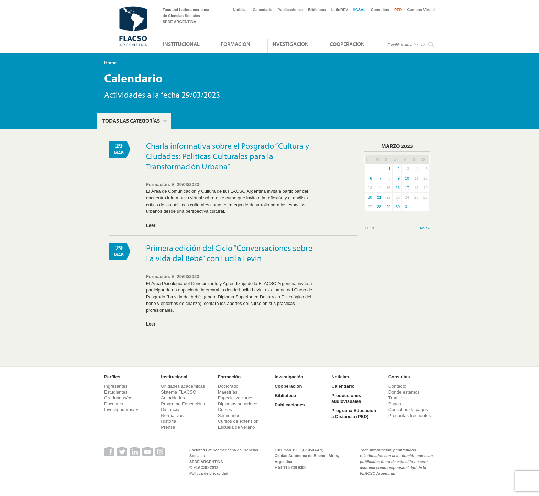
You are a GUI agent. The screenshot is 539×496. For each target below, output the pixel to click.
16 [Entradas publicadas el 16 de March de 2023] (398, 188)
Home (110, 62)
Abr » (425, 228)
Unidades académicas (183, 386)
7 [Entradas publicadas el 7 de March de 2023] (380, 178)
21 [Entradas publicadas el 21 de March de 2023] (379, 197)
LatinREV (339, 10)
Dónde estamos (404, 392)
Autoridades (173, 397)
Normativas (172, 415)
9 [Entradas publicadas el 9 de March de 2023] (399, 178)
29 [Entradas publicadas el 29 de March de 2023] (388, 207)
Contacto (397, 386)
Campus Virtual (421, 10)
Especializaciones (235, 397)
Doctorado (228, 386)
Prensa (168, 427)
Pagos (394, 403)
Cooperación (347, 44)
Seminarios (229, 415)
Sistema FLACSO (178, 392)
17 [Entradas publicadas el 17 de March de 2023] (407, 188)
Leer (150, 225)
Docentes (113, 403)
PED (398, 10)
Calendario (262, 10)
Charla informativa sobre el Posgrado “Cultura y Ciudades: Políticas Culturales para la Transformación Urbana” (227, 156)
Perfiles (112, 376)
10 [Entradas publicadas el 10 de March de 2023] (407, 178)
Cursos (225, 409)
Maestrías (228, 392)
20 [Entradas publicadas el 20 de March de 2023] (370, 197)
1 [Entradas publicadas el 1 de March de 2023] (389, 169)
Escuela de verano (236, 427)
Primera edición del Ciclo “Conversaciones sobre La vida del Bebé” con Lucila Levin (229, 253)
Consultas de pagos (408, 409)
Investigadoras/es (121, 409)
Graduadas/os (118, 397)
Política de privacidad (208, 473)
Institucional (181, 44)
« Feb (369, 228)
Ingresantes (116, 386)
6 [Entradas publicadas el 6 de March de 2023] (371, 178)
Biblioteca (317, 10)
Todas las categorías (131, 120)
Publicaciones (290, 10)
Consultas (380, 10)
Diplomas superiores (238, 403)
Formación (235, 44)
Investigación (290, 44)
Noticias (240, 10)
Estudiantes (116, 392)
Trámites (397, 397)
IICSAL (359, 10)
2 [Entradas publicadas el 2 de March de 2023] (399, 169)
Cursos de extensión (238, 421)
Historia (168, 421)
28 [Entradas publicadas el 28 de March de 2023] (379, 207)
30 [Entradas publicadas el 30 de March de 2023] (398, 207)
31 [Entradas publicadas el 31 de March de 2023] (407, 207)
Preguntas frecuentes (409, 415)
